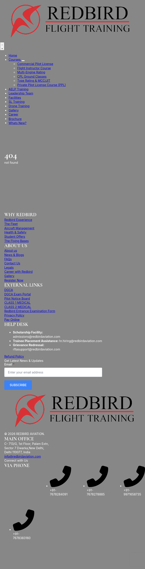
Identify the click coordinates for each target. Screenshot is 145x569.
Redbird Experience (18, 220)
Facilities (15, 97)
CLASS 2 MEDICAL (17, 307)
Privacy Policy (14, 315)
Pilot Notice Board (17, 298)
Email (9, 364)
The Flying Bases (16, 241)
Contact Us (12, 263)
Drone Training (19, 106)
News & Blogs (14, 255)
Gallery (14, 110)
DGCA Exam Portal (17, 294)
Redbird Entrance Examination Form (29, 311)
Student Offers (14, 236)
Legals (9, 267)
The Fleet (11, 224)
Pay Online (12, 319)
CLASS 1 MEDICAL (17, 302)
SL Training (17, 101)
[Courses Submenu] (23, 60)
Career (13, 114)
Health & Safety (15, 232)
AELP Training (18, 89)
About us (10, 250)
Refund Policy (14, 356)
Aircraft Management (19, 228)
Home (13, 55)
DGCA (8, 290)
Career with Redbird (18, 271)
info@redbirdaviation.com (22, 456)
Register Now (13, 280)
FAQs (8, 259)
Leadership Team (21, 93)
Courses (15, 59)
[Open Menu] (2, 46)
